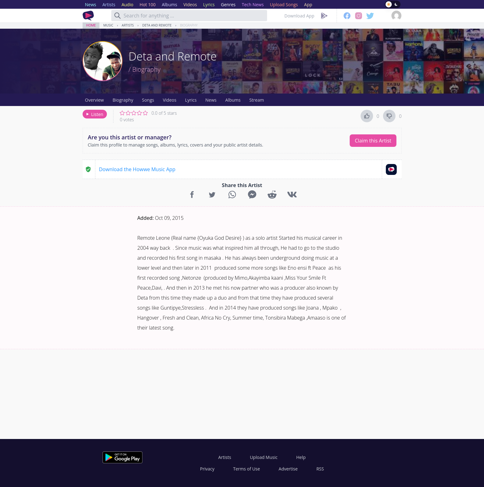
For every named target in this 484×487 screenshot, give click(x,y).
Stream (256, 100)
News (211, 100)
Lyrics (191, 100)
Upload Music (264, 457)
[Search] (117, 15)
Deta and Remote (156, 25)
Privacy (207, 469)
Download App (299, 16)
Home (91, 25)
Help (300, 457)
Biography (189, 25)
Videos (169, 100)
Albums (233, 100)
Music (108, 25)
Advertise (288, 469)
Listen (94, 114)
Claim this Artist (373, 140)
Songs (148, 100)
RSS (320, 469)
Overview (94, 100)
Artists (128, 25)
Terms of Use (246, 469)
